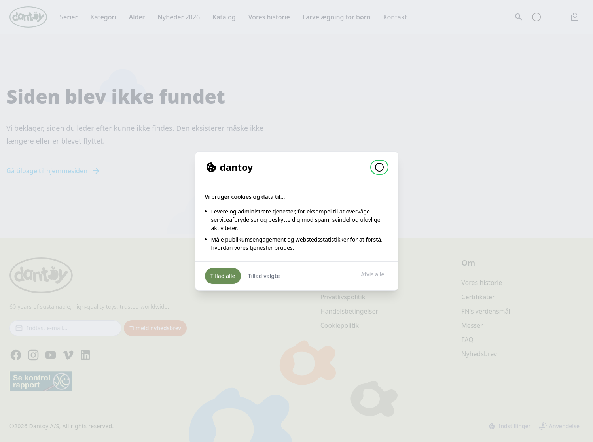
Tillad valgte (264, 276)
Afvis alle (372, 274)
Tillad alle (222, 276)
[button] (379, 167)
